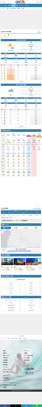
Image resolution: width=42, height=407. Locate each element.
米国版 (4, 387)
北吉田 (31, 302)
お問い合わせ (27, 5)
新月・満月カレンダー (8, 371)
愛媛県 (20, 338)
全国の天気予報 (14, 338)
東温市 (31, 285)
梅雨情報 (5, 362)
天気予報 (13, 5)
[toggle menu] (40, 1)
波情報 (9, 5)
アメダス (5, 367)
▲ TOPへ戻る (21, 335)
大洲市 (10, 293)
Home (2, 5)
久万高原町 (11, 288)
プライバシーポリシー (8, 382)
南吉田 (31, 307)
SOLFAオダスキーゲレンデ (11, 300)
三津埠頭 (11, 302)
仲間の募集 (26, 360)
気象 (17, 5)
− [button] (2, 233)
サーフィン (21, 5)
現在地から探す (22, 279)
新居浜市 (31, 293)
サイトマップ (6, 380)
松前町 (10, 283)
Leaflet (27, 247)
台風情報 (5, 360)
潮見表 (5, 5)
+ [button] (2, 231)
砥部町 (31, 283)
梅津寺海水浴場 (11, 305)
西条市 (31, 290)
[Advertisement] (21, 19)
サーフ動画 (26, 357)
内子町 (10, 290)
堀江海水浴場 (11, 310)
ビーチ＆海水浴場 (28, 355)
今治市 (31, 288)
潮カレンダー (6, 355)
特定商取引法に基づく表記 (9, 385)
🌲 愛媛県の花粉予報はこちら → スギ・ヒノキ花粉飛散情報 (14, 220)
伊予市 (10, 285)
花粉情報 (5, 364)
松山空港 (31, 300)
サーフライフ (3, 338)
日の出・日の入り (7, 369)
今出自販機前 (11, 307)
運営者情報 (6, 378)
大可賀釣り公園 (31, 305)
